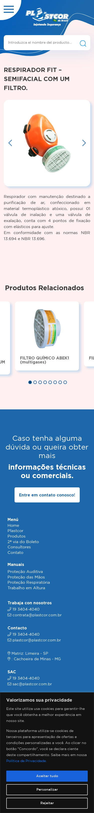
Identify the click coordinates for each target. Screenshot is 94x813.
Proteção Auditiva (25, 572)
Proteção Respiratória (29, 582)
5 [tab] (50, 382)
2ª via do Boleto (23, 542)
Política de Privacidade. (26, 761)
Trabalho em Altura (26, 588)
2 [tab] (35, 382)
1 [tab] (30, 382)
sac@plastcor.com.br (32, 684)
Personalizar (47, 789)
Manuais (16, 564)
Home (13, 526)
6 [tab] (55, 382)
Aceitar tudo (47, 776)
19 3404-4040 (26, 609)
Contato (15, 553)
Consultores (19, 547)
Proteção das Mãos (26, 577)
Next (84, 143)
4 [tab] (45, 382)
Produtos (17, 536)
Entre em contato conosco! (47, 495)
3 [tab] (40, 382)
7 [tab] (60, 382)
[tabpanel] (47, 336)
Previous (10, 143)
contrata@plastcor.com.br (37, 615)
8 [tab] (65, 382)
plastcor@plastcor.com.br (37, 640)
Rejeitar (47, 803)
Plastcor (15, 531)
